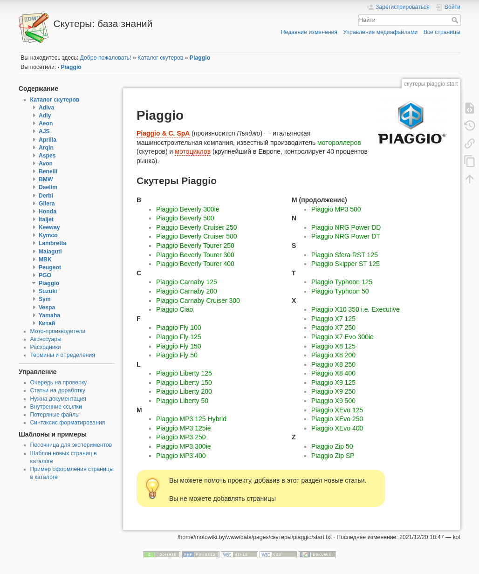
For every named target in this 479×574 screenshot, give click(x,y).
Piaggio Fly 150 (178, 346)
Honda (47, 211)
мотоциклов (193, 151)
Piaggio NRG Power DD (346, 227)
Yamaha (49, 315)
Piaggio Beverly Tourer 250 (195, 245)
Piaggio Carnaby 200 (186, 291)
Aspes (47, 155)
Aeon (46, 123)
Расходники (45, 347)
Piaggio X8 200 (333, 355)
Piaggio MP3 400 (181, 455)
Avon (46, 163)
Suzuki (48, 291)
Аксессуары (46, 339)
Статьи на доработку (57, 390)
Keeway (49, 227)
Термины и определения (62, 355)
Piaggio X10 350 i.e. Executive (355, 309)
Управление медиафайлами (380, 32)
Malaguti (50, 251)
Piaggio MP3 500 (336, 209)
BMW (46, 179)
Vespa (47, 307)
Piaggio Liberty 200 (184, 391)
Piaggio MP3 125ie (183, 428)
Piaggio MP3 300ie (183, 446)
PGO (45, 275)
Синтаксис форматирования (67, 422)
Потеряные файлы (55, 414)
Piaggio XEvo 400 (337, 428)
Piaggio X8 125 (333, 346)
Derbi (46, 195)
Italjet (46, 219)
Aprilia (47, 140)
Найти (456, 20)
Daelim (48, 187)
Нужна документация (58, 399)
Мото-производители (58, 331)
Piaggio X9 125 (333, 382)
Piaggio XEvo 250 (337, 419)
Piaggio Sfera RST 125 (344, 255)
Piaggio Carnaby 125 (186, 282)
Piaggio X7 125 (333, 318)
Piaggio (200, 58)
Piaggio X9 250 (333, 391)
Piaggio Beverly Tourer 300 (195, 255)
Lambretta (52, 243)
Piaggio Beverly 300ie (187, 209)
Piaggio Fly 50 (177, 355)
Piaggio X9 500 (333, 400)
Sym (45, 299)
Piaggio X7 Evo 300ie (342, 337)
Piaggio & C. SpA (163, 133)
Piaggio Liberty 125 (184, 373)
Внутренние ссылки (56, 406)
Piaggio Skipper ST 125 (345, 263)
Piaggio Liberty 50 (182, 400)
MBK (45, 259)
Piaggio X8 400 (333, 373)
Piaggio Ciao (174, 309)
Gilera (47, 203)
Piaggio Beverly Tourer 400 (195, 263)
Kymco (48, 235)
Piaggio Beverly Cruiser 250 (196, 227)
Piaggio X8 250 (333, 364)
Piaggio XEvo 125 (337, 410)
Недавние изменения (309, 32)
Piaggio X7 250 (333, 327)
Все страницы (442, 32)
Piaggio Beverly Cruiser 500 (196, 236)
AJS (44, 131)
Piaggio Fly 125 (178, 337)
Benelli (48, 171)
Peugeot (50, 267)
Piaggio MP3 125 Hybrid (191, 419)
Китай (47, 323)
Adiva (46, 107)
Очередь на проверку (58, 382)
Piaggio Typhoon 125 (341, 282)
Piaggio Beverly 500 (185, 218)
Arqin (46, 147)
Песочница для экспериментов (71, 445)
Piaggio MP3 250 (181, 437)
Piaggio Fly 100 (178, 327)
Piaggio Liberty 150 (184, 382)
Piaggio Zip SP (333, 455)
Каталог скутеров (160, 58)
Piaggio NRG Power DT (345, 236)
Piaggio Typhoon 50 (340, 291)
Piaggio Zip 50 (332, 446)
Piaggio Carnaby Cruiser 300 (198, 300)
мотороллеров (339, 142)
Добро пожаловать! (105, 58)
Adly (45, 115)
